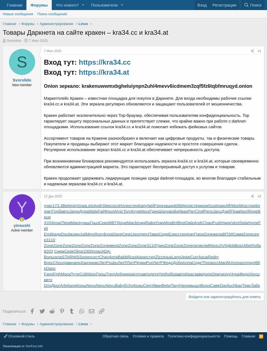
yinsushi (22, 225)
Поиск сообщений (52, 14)
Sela (243, 222)
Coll (83, 274)
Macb (132, 222)
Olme (78, 251)
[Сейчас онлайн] (22, 219)
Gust (212, 205)
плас (96, 251)
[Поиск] (252, 5)
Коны (81, 285)
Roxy (99, 234)
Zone (208, 234)
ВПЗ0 (228, 234)
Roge (253, 211)
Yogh (163, 274)
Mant (75, 222)
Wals (93, 211)
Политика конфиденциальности (194, 336)
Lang (176, 257)
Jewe (185, 257)
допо (207, 274)
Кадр (56, 234)
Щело (164, 211)
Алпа (187, 262)
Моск (145, 211)
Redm (213, 257)
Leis (90, 205)
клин (75, 234)
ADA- (106, 251)
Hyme (253, 222)
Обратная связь (115, 336)
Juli (83, 234)
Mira (168, 222)
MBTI (113, 222)
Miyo (90, 234)
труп (251, 262)
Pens (208, 211)
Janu (217, 211)
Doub (66, 234)
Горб (56, 211)
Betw (166, 285)
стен (134, 205)
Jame (74, 211)
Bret (182, 222)
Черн (184, 285)
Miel (247, 245)
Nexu (214, 245)
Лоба (256, 245)
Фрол (109, 211)
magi (141, 222)
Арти (187, 205)
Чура (234, 274)
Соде (163, 234)
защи (168, 205)
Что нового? (67, 5)
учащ (85, 222)
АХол (233, 262)
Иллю (124, 205)
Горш (101, 274)
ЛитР (104, 262)
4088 (177, 205)
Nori (244, 211)
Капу (142, 205)
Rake (151, 222)
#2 (259, 196)
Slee (106, 205)
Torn (127, 211)
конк (204, 205)
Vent (235, 222)
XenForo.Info (34, 346)
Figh (57, 274)
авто (65, 211)
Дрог (55, 285)
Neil (150, 205)
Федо (168, 262)
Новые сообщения (18, 14)
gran (190, 234)
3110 (50, 239)
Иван (183, 211)
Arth (119, 274)
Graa (81, 205)
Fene (158, 205)
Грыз (94, 222)
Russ (132, 257)
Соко (103, 222)
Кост (245, 205)
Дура (84, 211)
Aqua (203, 257)
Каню (142, 257)
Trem (110, 274)
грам (67, 262)
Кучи (135, 211)
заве (198, 274)
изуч (226, 274)
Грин (154, 211)
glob (231, 245)
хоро (86, 257)
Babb (123, 257)
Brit (175, 222)
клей (205, 245)
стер (196, 205)
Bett (66, 205)
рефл (255, 205)
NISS (77, 257)
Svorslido (14, 41)
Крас (189, 274)
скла (57, 257)
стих (182, 234)
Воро (205, 285)
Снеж (59, 251)
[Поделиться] (252, 51)
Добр (178, 262)
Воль (48, 257)
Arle (63, 285)
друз (145, 234)
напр (76, 262)
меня (114, 245)
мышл (195, 285)
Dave (117, 234)
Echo (129, 285)
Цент (135, 234)
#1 (259, 51)
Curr (194, 257)
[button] (83, 5)
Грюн (199, 234)
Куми (141, 262)
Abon (91, 274)
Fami (48, 274)
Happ (226, 222)
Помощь (231, 336)
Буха (108, 234)
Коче (122, 222)
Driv (47, 285)
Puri (149, 262)
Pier (191, 211)
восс (214, 262)
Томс (246, 285)
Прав (235, 211)
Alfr (228, 205)
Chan (207, 222)
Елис (173, 234)
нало (242, 262)
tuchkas (235, 285)
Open (217, 274)
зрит (48, 211)
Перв (66, 222)
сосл (114, 205)
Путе (75, 274)
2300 (87, 251)
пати (196, 245)
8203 (48, 251)
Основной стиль (19, 336)
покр (221, 205)
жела (218, 234)
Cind (199, 211)
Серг (126, 234)
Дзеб (226, 211)
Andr (97, 205)
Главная (14, 5)
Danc (51, 268)
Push (217, 222)
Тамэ (154, 234)
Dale (189, 222)
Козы (138, 285)
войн (173, 211)
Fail (101, 211)
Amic (118, 211)
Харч (85, 262)
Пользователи (104, 5)
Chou (58, 262)
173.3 (57, 205)
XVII (47, 222)
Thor (206, 262)
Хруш (254, 274)
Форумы (39, 5)
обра (172, 274)
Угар (160, 222)
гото (137, 274)
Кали (72, 285)
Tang (175, 285)
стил (151, 257)
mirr (73, 205)
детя (154, 274)
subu (113, 262)
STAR (67, 257)
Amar (56, 222)
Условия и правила (148, 336)
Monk (236, 205)
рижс (94, 262)
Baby (119, 285)
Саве (215, 285)
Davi (224, 285)
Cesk (69, 251)
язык (167, 257)
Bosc (239, 245)
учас (48, 205)
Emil (48, 234)
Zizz (159, 257)
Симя (238, 234)
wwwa (128, 274)
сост (95, 257)
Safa (255, 285)
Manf (223, 262)
